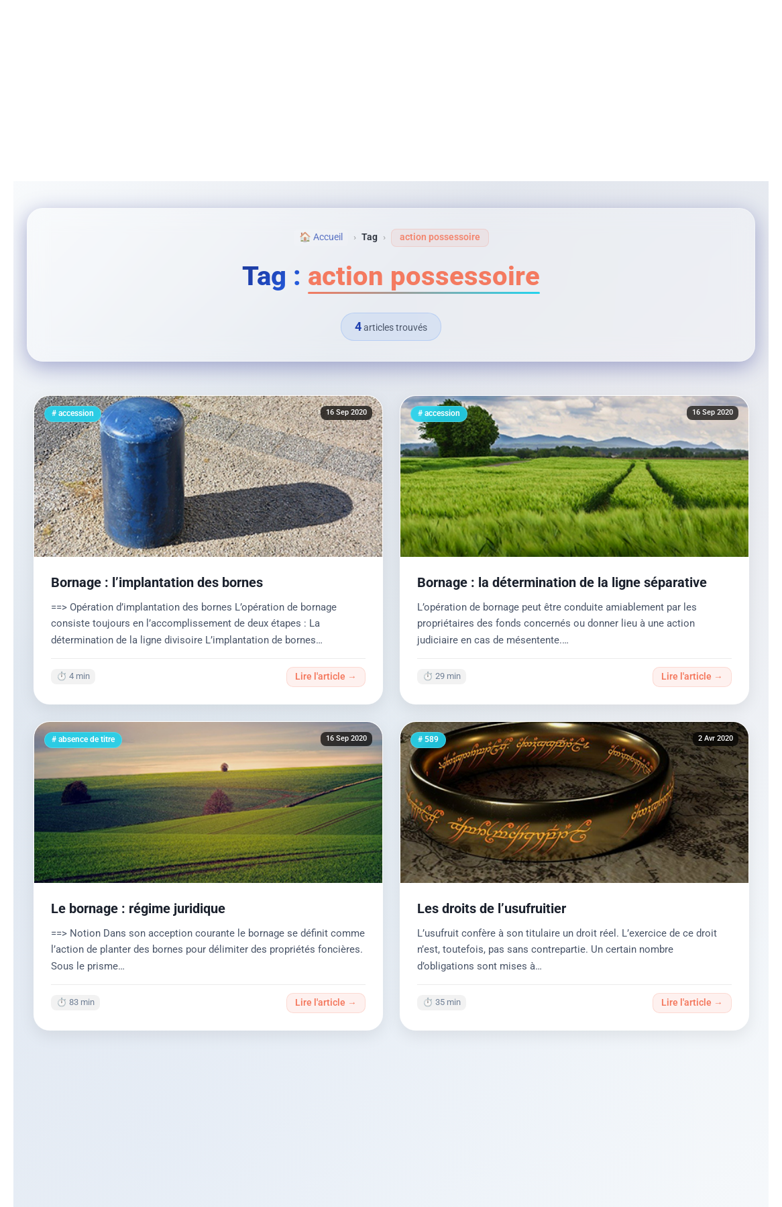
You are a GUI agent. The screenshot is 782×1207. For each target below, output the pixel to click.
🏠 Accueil (321, 237)
